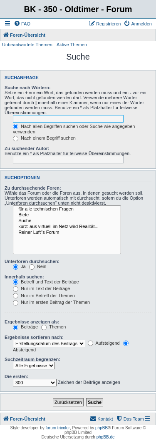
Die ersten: (16, 376)
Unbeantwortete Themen (27, 44)
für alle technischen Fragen (67, 209)
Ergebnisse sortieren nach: (34, 337)
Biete (67, 215)
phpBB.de (106, 437)
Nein (38, 266)
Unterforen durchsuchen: (32, 261)
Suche (67, 221)
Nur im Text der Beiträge (41, 288)
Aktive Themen (72, 44)
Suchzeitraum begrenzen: (32, 359)
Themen (53, 326)
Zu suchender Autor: (27, 148)
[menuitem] (22, 24)
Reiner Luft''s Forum (67, 233)
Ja (19, 266)
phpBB (101, 428)
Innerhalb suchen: (24, 276)
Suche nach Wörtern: (28, 87)
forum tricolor (58, 428)
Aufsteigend (104, 343)
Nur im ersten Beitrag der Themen (51, 302)
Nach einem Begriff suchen (44, 137)
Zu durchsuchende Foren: (33, 187)
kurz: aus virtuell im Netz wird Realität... (67, 227)
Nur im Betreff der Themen (44, 295)
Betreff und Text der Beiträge (46, 281)
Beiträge (25, 326)
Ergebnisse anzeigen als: (32, 321)
